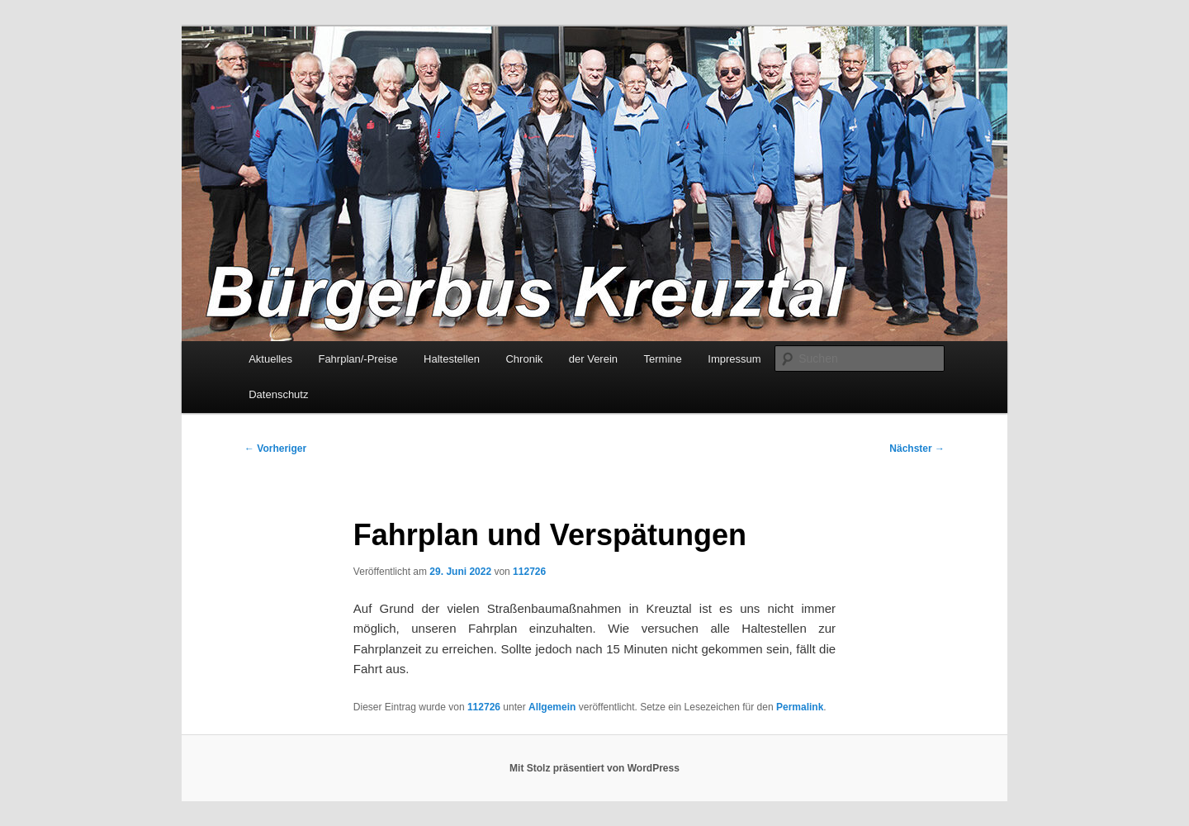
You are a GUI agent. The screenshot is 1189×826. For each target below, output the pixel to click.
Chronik (523, 359)
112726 (529, 571)
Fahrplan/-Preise (357, 359)
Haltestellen (452, 359)
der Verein (593, 359)
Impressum (734, 359)
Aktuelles (270, 359)
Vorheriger (275, 448)
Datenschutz (278, 394)
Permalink (799, 707)
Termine (663, 359)
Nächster (917, 448)
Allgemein (552, 707)
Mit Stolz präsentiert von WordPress (594, 768)
